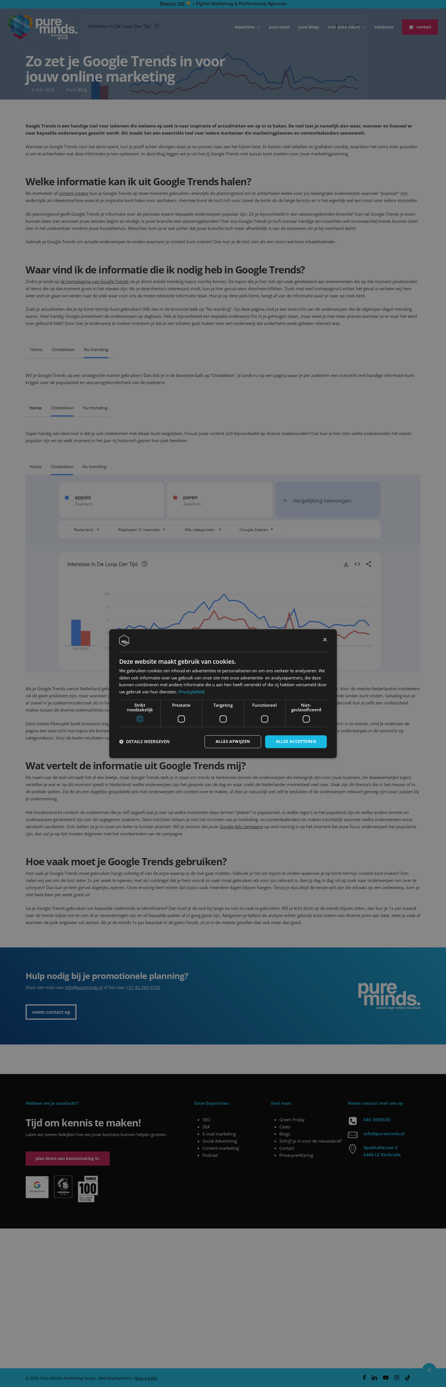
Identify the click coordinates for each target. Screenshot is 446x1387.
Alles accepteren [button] (296, 741)
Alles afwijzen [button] (233, 741)
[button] (144, 742)
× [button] (325, 640)
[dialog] (223, 693)
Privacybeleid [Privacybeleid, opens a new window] (191, 692)
